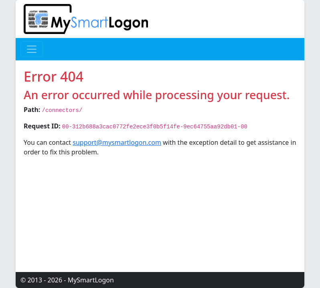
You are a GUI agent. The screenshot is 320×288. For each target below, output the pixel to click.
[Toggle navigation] (31, 49)
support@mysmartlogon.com (117, 142)
